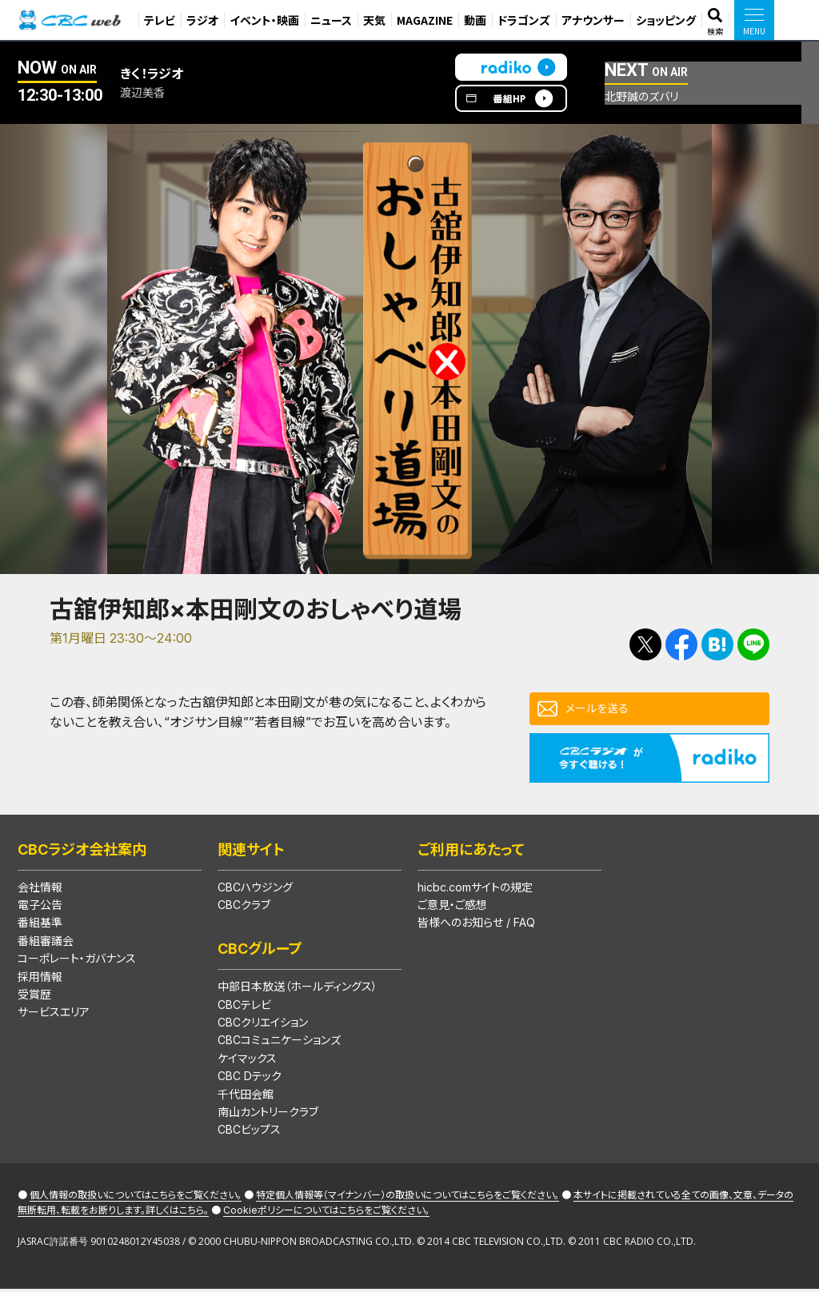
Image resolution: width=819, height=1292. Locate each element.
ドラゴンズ (523, 20)
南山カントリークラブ (268, 1115)
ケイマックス (247, 1061)
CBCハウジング (255, 890)
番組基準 (40, 925)
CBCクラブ (244, 908)
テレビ (159, 20)
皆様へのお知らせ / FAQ (476, 925)
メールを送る (601, 710)
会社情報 (40, 890)
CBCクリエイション (263, 1025)
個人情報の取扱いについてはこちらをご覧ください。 (136, 1198)
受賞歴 (34, 997)
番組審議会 (46, 944)
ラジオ (202, 20)
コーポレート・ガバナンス (77, 961)
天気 (374, 20)
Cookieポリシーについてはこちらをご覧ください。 (326, 1213)
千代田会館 (246, 1097)
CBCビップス (249, 1132)
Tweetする (645, 644)
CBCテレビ (244, 1008)
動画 (475, 20)
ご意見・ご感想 (452, 908)
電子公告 (40, 908)
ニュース (331, 20)
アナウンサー (593, 20)
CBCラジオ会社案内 (82, 852)
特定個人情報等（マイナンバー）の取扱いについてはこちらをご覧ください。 (407, 1198)
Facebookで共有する (681, 644)
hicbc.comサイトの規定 (475, 890)
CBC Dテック (250, 1079)
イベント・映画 (264, 20)
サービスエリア (54, 1015)
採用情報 (40, 980)
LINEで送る (753, 644)
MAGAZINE (425, 20)
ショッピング (666, 20)
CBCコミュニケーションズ (279, 1043)
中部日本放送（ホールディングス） (298, 989)
